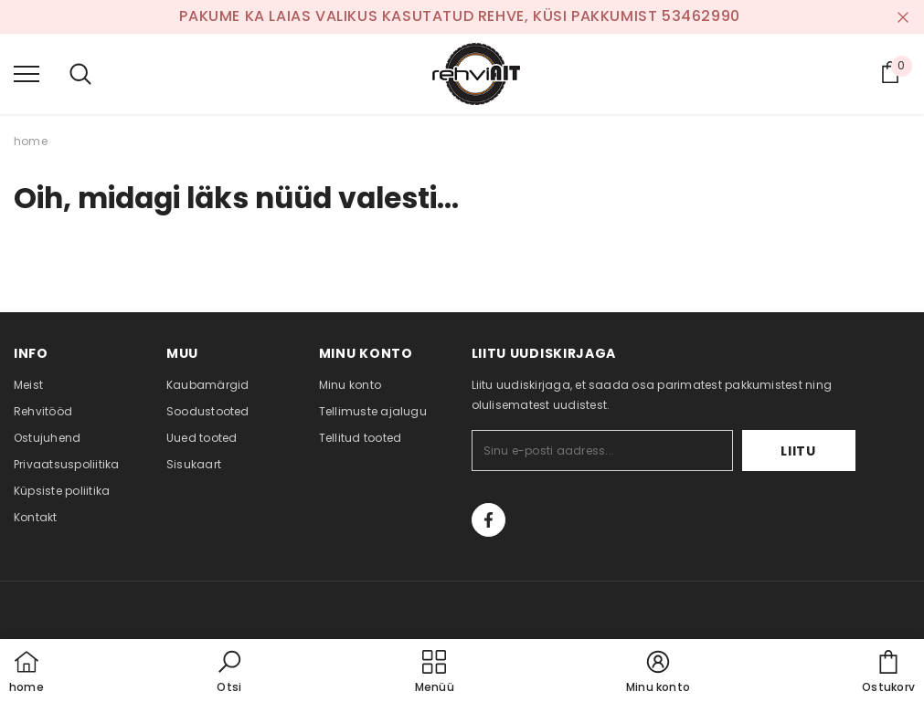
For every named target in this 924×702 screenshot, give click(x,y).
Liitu (798, 451)
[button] (229, 672)
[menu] (26, 73)
